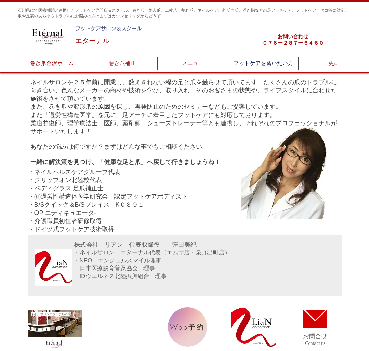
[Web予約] (187, 327)
